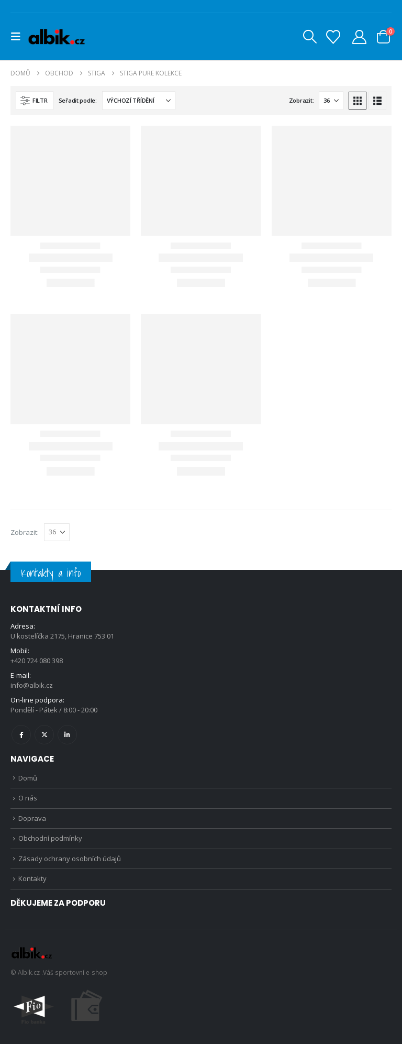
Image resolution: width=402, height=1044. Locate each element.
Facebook (21, 734)
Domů (27, 778)
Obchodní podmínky (50, 838)
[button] (18, 37)
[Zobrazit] (331, 100)
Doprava (32, 818)
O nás (27, 798)
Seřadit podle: (78, 100)
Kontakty (32, 878)
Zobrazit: (301, 100)
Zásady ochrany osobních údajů (69, 858)
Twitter (44, 734)
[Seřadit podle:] (138, 100)
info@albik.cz (31, 685)
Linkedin (67, 734)
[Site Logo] (56, 37)
